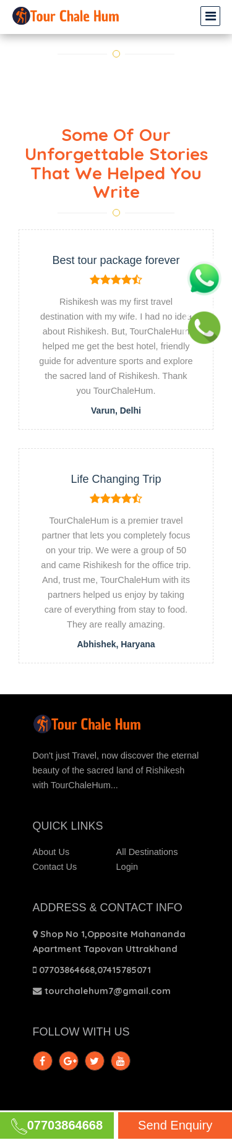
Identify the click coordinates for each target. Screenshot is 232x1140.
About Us (51, 852)
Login (127, 867)
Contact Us (55, 867)
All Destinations (147, 852)
